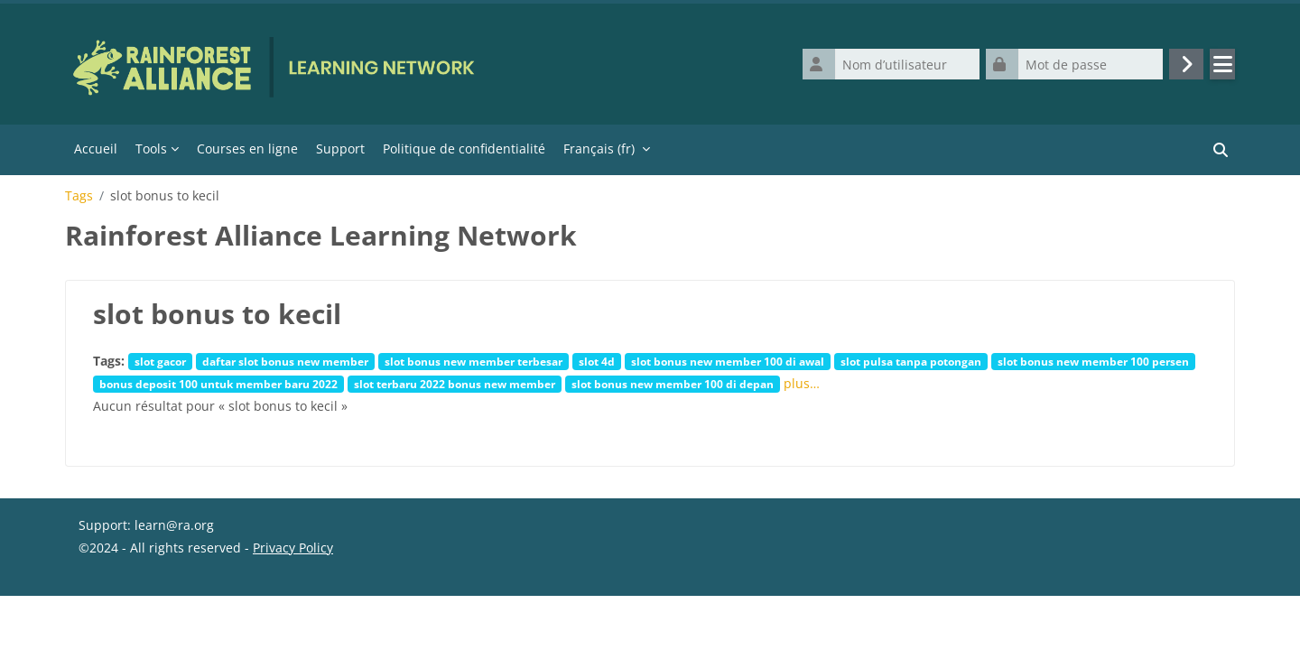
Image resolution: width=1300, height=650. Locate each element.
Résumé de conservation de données (190, 605)
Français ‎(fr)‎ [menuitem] (599, 148)
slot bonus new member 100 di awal (727, 361)
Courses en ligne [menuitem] (247, 148)
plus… (802, 383)
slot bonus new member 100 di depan (672, 383)
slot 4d (597, 361)
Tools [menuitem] (151, 148)
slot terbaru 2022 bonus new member (454, 383)
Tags (79, 196)
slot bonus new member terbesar (473, 361)
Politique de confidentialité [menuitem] (464, 148)
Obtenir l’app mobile (141, 627)
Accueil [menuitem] (95, 148)
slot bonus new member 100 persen (1093, 361)
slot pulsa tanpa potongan (910, 361)
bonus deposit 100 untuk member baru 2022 (218, 383)
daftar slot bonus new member (285, 361)
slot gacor (160, 361)
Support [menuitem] (340, 148)
